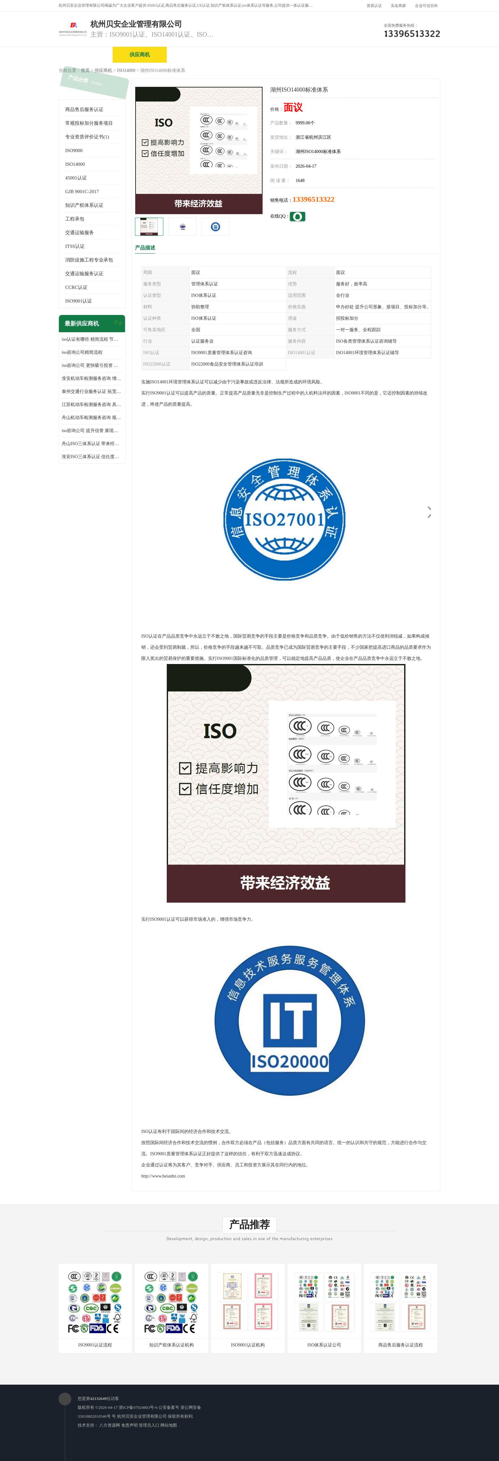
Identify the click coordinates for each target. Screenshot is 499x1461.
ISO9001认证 (78, 301)
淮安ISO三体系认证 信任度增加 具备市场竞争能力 (92, 456)
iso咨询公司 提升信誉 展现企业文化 (92, 430)
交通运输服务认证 (84, 273)
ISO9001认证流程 (95, 1345)
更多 (117, 323)
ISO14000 (126, 70)
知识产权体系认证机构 (171, 1345)
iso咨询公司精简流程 (82, 352)
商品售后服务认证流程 (400, 1345)
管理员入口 (149, 1425)
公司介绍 (248, 54)
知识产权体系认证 (84, 205)
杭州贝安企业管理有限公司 (142, 1416)
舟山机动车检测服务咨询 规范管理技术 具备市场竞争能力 (92, 417)
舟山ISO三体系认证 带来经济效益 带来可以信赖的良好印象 (92, 443)
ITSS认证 (75, 246)
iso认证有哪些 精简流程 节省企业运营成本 (92, 339)
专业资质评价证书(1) (87, 136)
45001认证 (76, 177)
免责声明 (129, 1425)
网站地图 (168, 1425)
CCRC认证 (76, 287)
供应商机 (140, 54)
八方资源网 (109, 1425)
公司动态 (356, 54)
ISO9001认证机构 (248, 1345)
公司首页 (85, 54)
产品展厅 (302, 54)
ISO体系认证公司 (324, 1345)
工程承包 (74, 218)
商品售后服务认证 (84, 109)
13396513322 (313, 199)
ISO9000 (73, 150)
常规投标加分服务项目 (89, 123)
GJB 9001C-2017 (82, 191)
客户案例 (410, 54)
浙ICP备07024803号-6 (138, 1407)
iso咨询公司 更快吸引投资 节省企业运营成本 (92, 365)
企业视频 (194, 54)
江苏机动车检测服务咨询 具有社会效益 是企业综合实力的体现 (92, 404)
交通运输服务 (79, 232)
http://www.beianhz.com (163, 1176)
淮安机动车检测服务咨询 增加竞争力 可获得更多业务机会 (92, 378)
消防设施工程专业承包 (89, 259)
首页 (85, 70)
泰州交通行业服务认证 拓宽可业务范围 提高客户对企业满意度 (92, 391)
